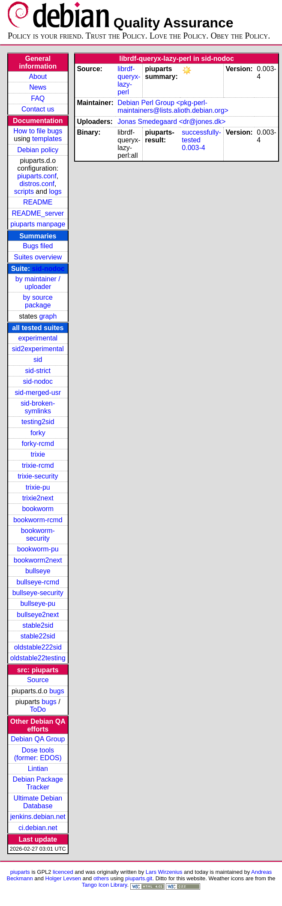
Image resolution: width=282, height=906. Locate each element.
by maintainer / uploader (37, 282)
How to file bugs (37, 131)
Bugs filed (38, 246)
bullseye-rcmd (37, 582)
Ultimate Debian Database (37, 802)
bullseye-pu (37, 603)
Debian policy (37, 150)
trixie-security (38, 476)
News (37, 87)
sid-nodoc (48, 268)
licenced (63, 872)
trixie (37, 454)
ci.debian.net (37, 827)
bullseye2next (38, 614)
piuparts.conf (37, 176)
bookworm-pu (38, 549)
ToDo (38, 709)
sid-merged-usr (38, 392)
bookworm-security (38, 534)
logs (55, 191)
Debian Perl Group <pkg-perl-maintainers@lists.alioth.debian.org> (172, 106)
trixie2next (38, 498)
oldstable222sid (38, 647)
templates (47, 138)
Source (38, 679)
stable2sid (37, 625)
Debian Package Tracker (38, 783)
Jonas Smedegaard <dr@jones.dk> (171, 121)
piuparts (20, 872)
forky (37, 432)
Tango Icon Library (104, 885)
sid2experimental (38, 348)
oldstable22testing (38, 658)
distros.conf (36, 183)
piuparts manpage (37, 224)
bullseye (38, 571)
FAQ (38, 98)
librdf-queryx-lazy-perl (128, 80)
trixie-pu (38, 487)
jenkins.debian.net (38, 816)
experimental (37, 338)
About (38, 76)
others (101, 878)
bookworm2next (38, 560)
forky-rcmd (38, 443)
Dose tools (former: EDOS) (38, 754)
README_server (38, 213)
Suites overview (38, 257)
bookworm (38, 508)
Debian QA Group (38, 739)
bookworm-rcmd (38, 520)
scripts (24, 191)
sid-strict (38, 370)
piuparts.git (138, 878)
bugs (56, 691)
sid (37, 359)
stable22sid (38, 636)
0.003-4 (193, 147)
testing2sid (37, 421)
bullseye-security (37, 592)
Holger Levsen (63, 878)
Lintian (38, 768)
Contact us (37, 109)
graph (48, 316)
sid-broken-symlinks (38, 407)
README (37, 202)
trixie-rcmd (38, 465)
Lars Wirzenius (164, 872)
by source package (38, 301)
